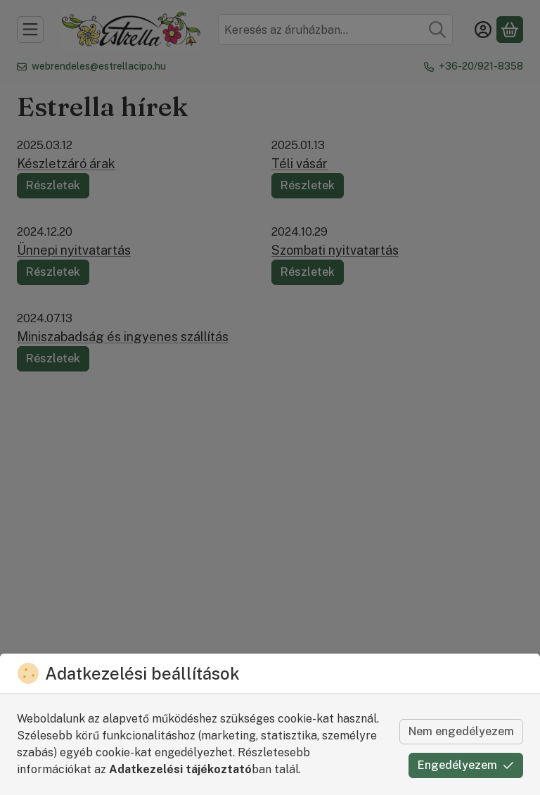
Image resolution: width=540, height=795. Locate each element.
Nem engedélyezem (461, 731)
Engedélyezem (466, 765)
